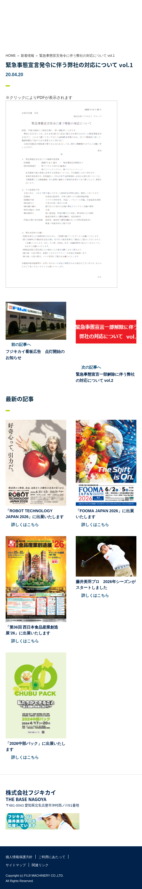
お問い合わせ (125, 5)
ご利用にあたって (51, 857)
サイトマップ (16, 865)
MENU (136, 5)
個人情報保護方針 (19, 857)
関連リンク (40, 865)
